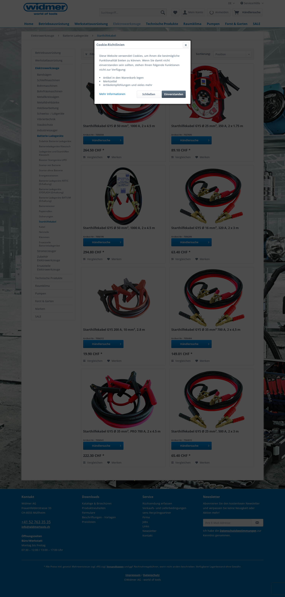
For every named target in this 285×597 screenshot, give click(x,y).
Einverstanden (173, 94)
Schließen (148, 94)
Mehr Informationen (112, 94)
